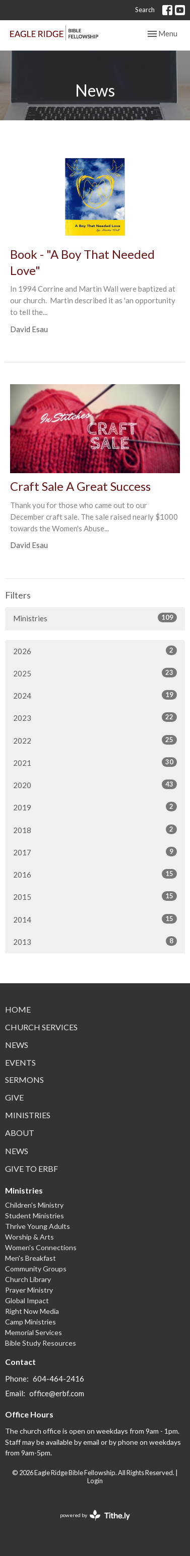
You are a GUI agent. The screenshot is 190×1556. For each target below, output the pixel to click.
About (19, 1132)
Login (95, 1481)
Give (14, 1097)
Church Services (41, 1027)
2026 (95, 651)
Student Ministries (34, 1215)
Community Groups (36, 1268)
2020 (95, 785)
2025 (95, 673)
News (16, 1044)
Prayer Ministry (29, 1290)
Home (18, 1009)
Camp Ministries (30, 1321)
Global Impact (27, 1300)
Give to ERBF (31, 1168)
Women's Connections (41, 1247)
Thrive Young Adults (37, 1226)
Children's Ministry (34, 1205)
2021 (95, 762)
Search (145, 10)
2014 (95, 919)
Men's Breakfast (30, 1258)
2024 (95, 695)
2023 (95, 717)
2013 (95, 941)
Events (20, 1062)
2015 (95, 896)
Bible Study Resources (40, 1343)
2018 (95, 830)
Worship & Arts (29, 1236)
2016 (95, 874)
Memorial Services (33, 1332)
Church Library (28, 1279)
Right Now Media (32, 1311)
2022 (95, 740)
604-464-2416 (58, 1378)
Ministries (95, 618)
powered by (95, 1515)
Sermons (24, 1079)
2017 (95, 852)
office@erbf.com (56, 1393)
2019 (95, 807)
